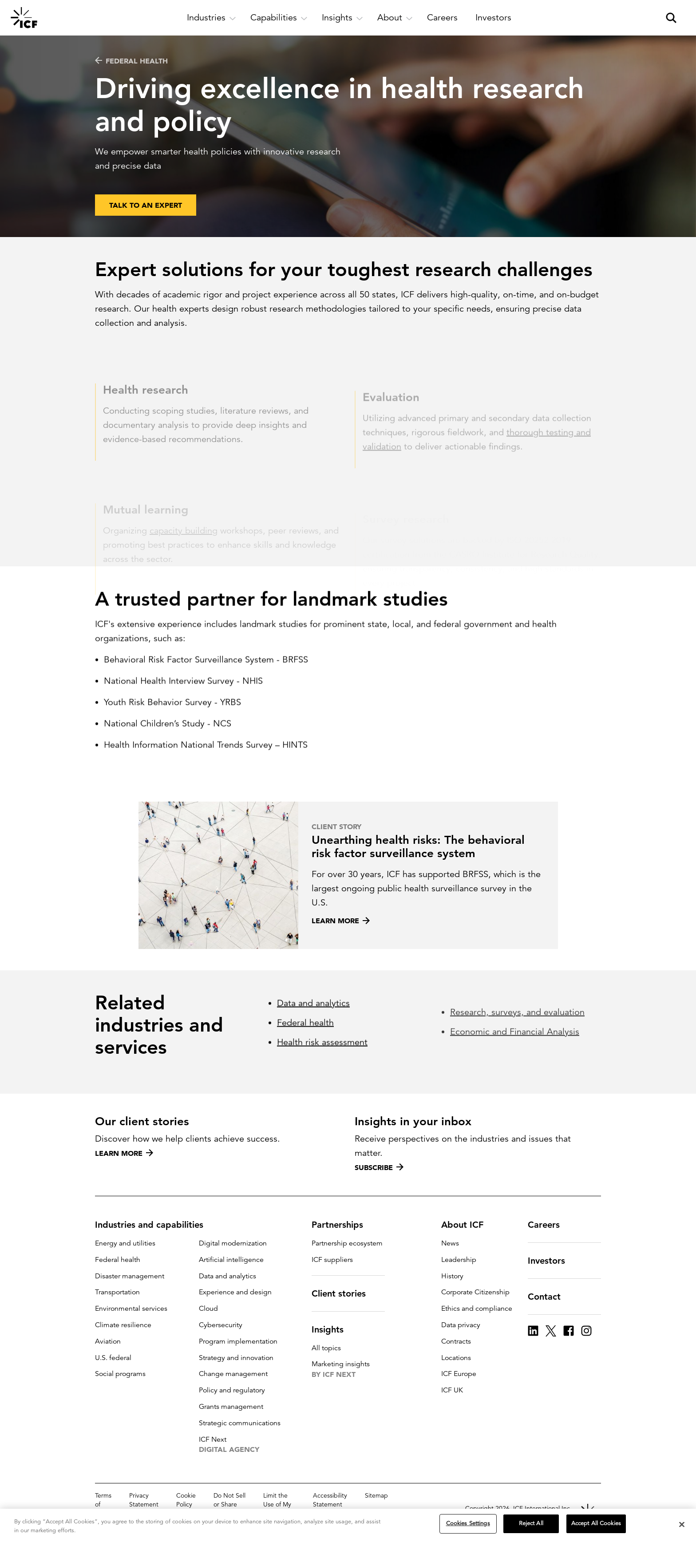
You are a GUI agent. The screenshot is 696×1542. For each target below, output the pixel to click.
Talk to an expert (145, 207)
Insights (333, 1329)
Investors (552, 1260)
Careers (549, 1225)
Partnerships (343, 1225)
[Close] (682, 1524)
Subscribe (379, 1167)
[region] (348, 1525)
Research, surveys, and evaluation (517, 1072)
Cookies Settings (468, 1523)
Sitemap (376, 1495)
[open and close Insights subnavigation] (342, 18)
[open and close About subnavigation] (395, 18)
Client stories (344, 1293)
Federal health (131, 61)
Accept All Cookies (596, 1523)
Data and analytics (313, 1065)
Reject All (531, 1523)
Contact (549, 1296)
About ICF (467, 1225)
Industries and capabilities (154, 1225)
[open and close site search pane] (671, 18)
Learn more (124, 1153)
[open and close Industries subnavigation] (211, 18)
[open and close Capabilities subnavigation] (279, 18)
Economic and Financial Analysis (514, 1091)
